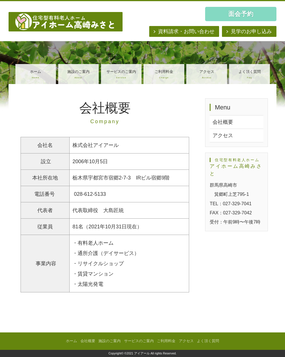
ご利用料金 (163, 75)
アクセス (206, 75)
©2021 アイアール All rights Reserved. (150, 353)
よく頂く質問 (249, 75)
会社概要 (223, 122)
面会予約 (240, 13)
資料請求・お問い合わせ (186, 31)
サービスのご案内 (121, 75)
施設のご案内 (78, 75)
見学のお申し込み (251, 31)
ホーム (35, 75)
